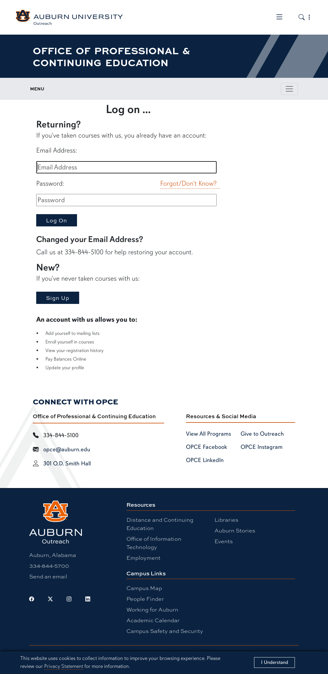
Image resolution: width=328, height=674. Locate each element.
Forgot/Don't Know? (188, 183)
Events (223, 541)
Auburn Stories (234, 530)
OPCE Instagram (262, 447)
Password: (50, 183)
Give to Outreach (262, 433)
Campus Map (144, 588)
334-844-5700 (49, 566)
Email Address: (56, 150)
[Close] (274, 662)
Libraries (226, 520)
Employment (143, 558)
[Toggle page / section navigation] (289, 89)
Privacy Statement (63, 666)
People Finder (145, 599)
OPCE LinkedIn (205, 460)
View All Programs (208, 433)
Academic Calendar (152, 620)
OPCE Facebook (206, 447)
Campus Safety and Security (164, 631)
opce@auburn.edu (66, 449)
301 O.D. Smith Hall (67, 463)
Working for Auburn (152, 609)
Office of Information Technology (153, 543)
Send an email (48, 576)
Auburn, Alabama (52, 555)
